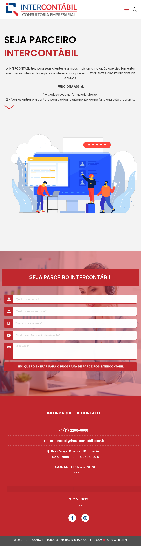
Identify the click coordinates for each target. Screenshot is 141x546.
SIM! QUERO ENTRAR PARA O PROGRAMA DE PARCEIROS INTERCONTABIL (70, 365)
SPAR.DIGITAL (119, 540)
